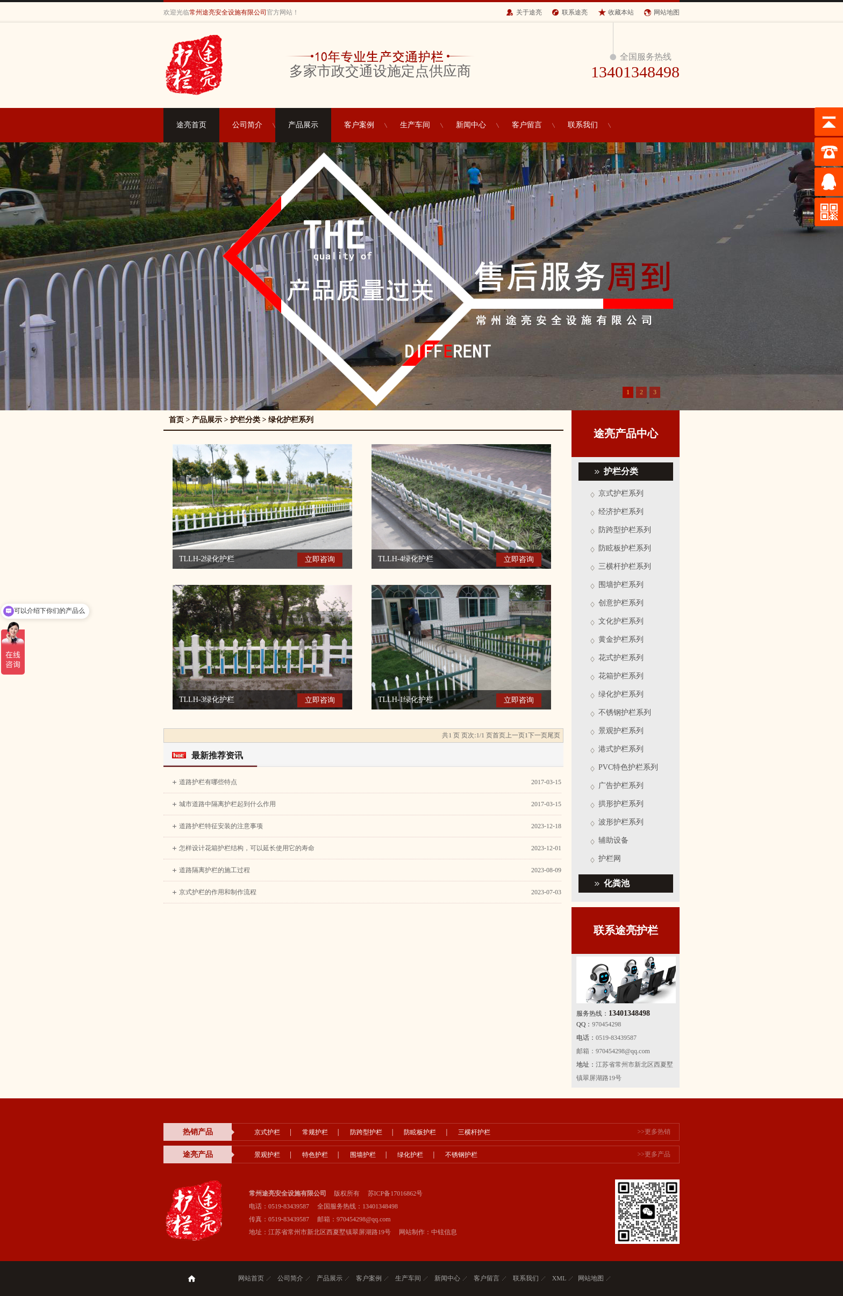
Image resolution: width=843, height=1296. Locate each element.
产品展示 (303, 125)
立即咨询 (320, 559)
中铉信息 (444, 1232)
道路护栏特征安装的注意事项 (221, 826)
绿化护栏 (410, 1155)
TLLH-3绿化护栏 (206, 700)
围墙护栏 (363, 1155)
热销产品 (198, 1132)
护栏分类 (245, 420)
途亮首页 (191, 125)
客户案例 (359, 125)
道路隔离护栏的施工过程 (214, 870)
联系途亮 (575, 12)
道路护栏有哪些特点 (208, 782)
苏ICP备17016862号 (395, 1193)
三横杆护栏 (474, 1132)
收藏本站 (621, 12)
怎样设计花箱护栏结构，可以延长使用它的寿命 (247, 848)
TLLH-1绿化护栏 (405, 700)
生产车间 (415, 125)
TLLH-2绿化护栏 (206, 559)
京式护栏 (267, 1132)
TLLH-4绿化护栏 (405, 559)
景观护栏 (267, 1155)
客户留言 (527, 125)
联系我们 (583, 125)
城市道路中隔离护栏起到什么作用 (227, 804)
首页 (176, 420)
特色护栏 (315, 1155)
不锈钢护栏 (461, 1155)
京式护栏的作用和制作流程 (217, 892)
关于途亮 (529, 12)
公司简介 (247, 125)
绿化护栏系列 (290, 420)
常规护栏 (315, 1132)
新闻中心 (471, 125)
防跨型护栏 (366, 1132)
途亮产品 (198, 1154)
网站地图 (667, 12)
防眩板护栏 (420, 1132)
